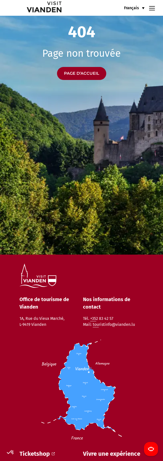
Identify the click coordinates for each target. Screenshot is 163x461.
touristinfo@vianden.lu (114, 324)
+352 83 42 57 (101, 318)
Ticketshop (37, 453)
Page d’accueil (81, 73)
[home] (34, 8)
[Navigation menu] (152, 7)
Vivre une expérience (111, 453)
